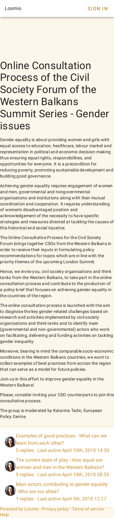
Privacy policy (55, 508)
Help (4, 514)
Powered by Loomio (19, 508)
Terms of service (88, 508)
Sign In (98, 9)
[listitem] (57, 443)
